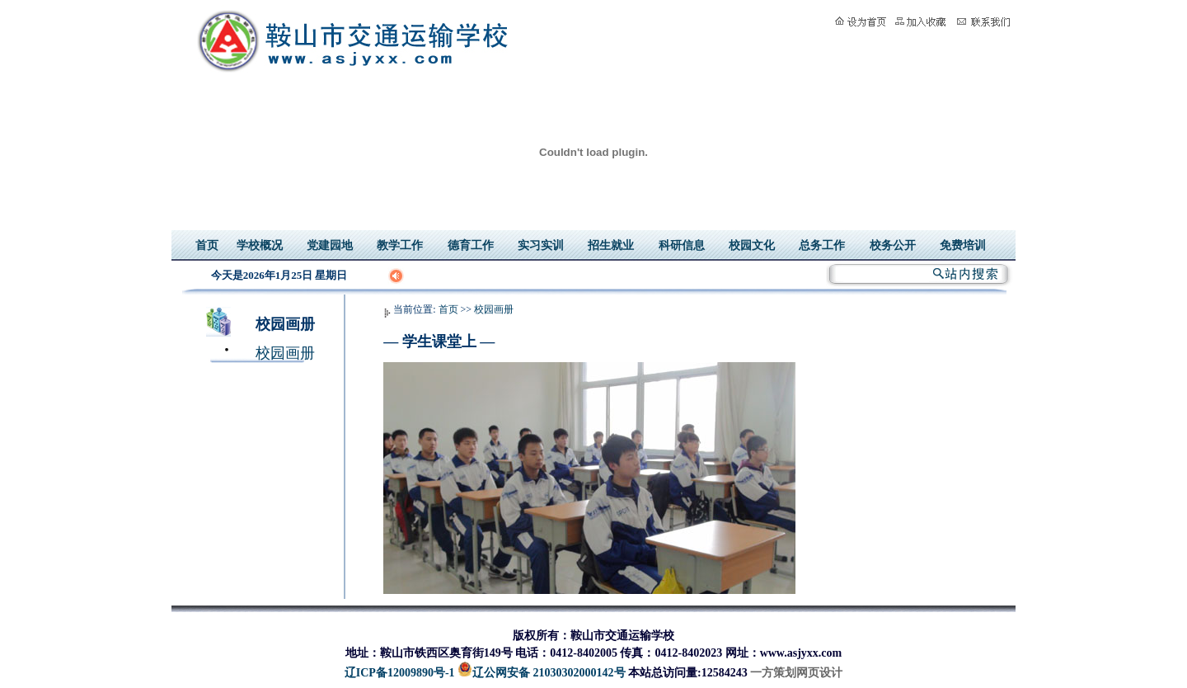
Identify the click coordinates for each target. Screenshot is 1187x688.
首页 (206, 245)
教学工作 (400, 245)
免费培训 (963, 245)
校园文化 (752, 245)
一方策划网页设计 (796, 673)
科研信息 (682, 245)
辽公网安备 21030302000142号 (541, 673)
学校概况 (260, 245)
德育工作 (471, 245)
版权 (524, 635)
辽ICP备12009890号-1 (400, 673)
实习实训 (541, 245)
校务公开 (893, 245)
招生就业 (611, 245)
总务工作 (822, 245)
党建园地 (330, 245)
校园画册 (285, 324)
